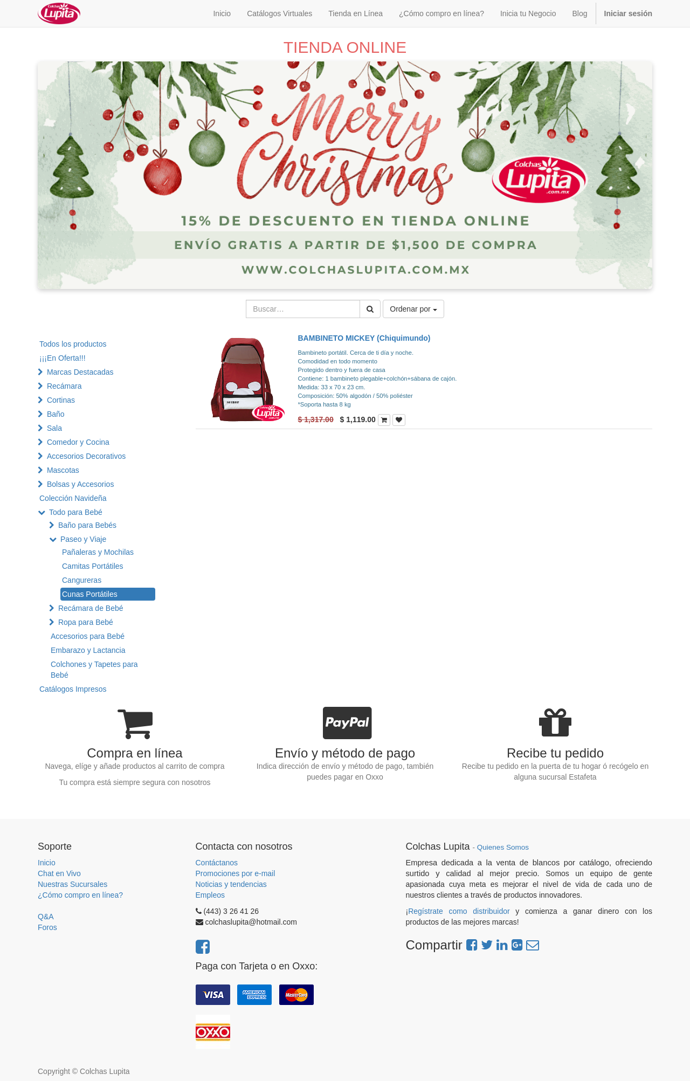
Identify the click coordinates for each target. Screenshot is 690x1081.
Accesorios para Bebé (88, 636)
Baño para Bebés (87, 525)
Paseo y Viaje (83, 539)
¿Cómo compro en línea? (80, 895)
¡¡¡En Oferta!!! (62, 358)
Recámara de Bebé (90, 608)
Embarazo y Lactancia (88, 650)
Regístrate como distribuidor (459, 911)
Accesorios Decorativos (86, 456)
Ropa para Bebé (85, 622)
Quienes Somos (503, 847)
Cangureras (81, 580)
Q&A (46, 916)
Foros (47, 927)
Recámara (64, 386)
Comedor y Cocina (78, 442)
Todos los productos (73, 344)
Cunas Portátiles (90, 594)
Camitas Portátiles (92, 566)
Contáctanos (217, 862)
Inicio (47, 862)
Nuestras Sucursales (72, 884)
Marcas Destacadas (80, 372)
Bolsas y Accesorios (80, 484)
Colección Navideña (73, 498)
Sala (54, 428)
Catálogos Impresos (73, 689)
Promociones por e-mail (235, 873)
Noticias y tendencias (231, 884)
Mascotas (63, 470)
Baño (56, 414)
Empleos (210, 895)
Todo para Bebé (75, 512)
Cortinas (61, 400)
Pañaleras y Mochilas (98, 552)
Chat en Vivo (59, 873)
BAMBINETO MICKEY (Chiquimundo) (364, 338)
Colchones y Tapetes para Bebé (94, 669)
